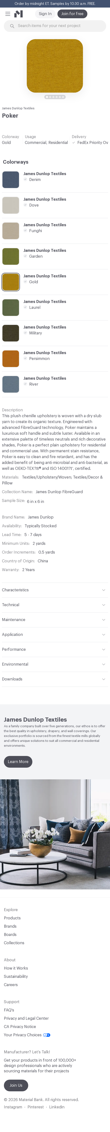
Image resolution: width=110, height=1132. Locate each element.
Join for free (72, 14)
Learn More (18, 762)
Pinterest (36, 1107)
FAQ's (9, 1010)
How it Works (16, 968)
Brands (10, 926)
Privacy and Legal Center (26, 1018)
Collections (14, 943)
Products (12, 918)
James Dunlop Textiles (18, 108)
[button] (8, 14)
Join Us (16, 1085)
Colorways (15, 162)
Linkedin (56, 1107)
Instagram (13, 1107)
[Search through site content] (58, 26)
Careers (11, 985)
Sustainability (16, 977)
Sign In (45, 14)
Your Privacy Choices (27, 1035)
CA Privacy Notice (20, 1027)
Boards (10, 935)
